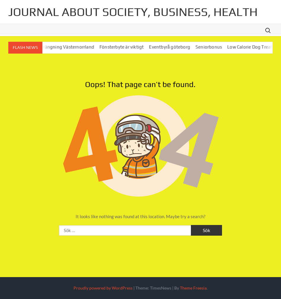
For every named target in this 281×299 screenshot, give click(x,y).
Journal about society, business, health (133, 12)
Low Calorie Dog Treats (256, 46)
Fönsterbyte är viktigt (127, 46)
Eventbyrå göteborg (175, 46)
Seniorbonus (214, 46)
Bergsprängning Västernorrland (67, 46)
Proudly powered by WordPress (103, 287)
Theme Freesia (193, 287)
